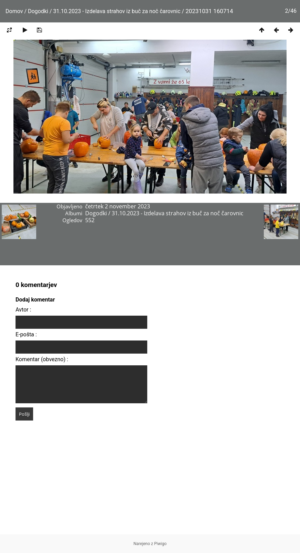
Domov (14, 11)
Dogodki (38, 11)
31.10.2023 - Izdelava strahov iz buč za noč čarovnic (117, 11)
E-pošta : (26, 334)
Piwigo (160, 543)
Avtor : (23, 309)
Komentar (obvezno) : (42, 359)
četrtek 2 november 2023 (117, 206)
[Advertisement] (150, 486)
